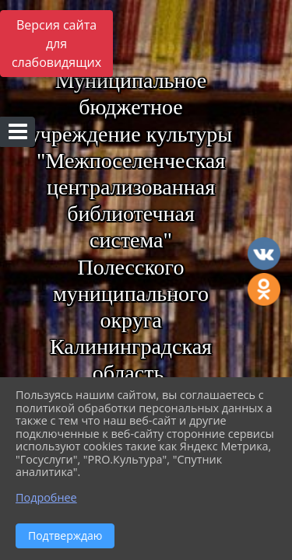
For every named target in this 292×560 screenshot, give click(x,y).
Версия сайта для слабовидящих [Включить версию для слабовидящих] (56, 43)
